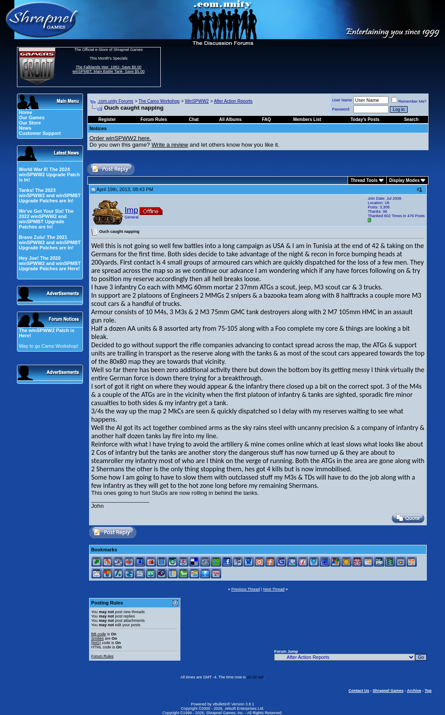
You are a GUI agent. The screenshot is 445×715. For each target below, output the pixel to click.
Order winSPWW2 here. (120, 138)
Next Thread (273, 589)
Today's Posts (365, 119)
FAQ (266, 119)
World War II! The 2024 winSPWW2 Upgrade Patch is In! (49, 174)
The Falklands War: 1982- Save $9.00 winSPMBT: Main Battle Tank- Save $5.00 (109, 69)
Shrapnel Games (387, 690)
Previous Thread (245, 589)
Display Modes (404, 180)
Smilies (97, 638)
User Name (342, 100)
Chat (194, 119)
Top (428, 690)
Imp (131, 210)
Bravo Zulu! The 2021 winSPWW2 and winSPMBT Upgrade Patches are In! (49, 242)
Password (340, 109)
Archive (414, 690)
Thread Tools (364, 180)
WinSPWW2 (197, 101)
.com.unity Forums (115, 101)
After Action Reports (233, 101)
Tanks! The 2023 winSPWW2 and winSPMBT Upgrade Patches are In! (49, 195)
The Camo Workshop (159, 101)
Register (107, 119)
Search (411, 119)
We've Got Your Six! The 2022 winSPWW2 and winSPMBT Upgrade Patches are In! (46, 218)
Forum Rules (102, 656)
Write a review (170, 144)
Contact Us (359, 690)
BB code (98, 634)
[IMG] (96, 643)
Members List (307, 119)
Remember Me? (409, 101)
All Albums (230, 119)
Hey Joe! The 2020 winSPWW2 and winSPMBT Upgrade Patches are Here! (49, 263)
